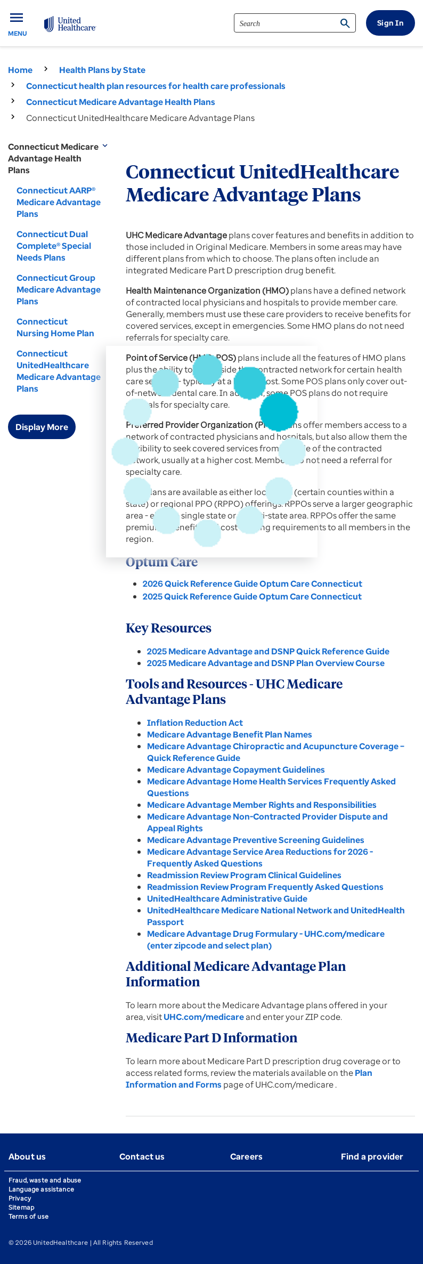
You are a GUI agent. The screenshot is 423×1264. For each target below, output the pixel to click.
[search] (295, 23)
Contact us (142, 1156)
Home (20, 70)
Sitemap (21, 1207)
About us (27, 1156)
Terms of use (28, 1216)
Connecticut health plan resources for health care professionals (156, 86)
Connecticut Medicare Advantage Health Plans (120, 102)
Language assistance (41, 1189)
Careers (246, 1156)
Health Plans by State (102, 70)
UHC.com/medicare (205, 1017)
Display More (41, 427)
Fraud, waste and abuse (45, 1180)
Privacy (20, 1198)
